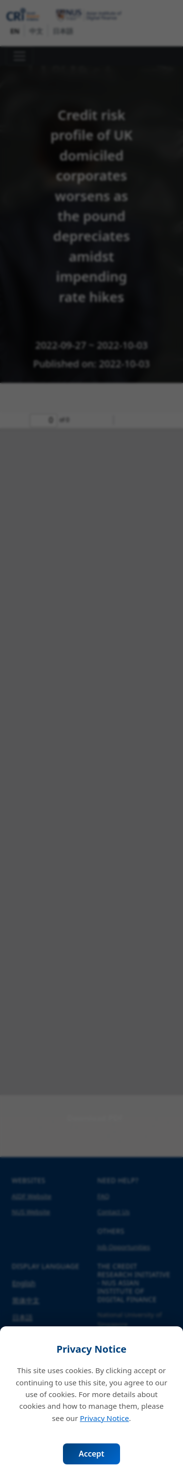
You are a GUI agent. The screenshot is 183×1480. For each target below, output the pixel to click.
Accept (91, 1453)
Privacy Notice (104, 1418)
